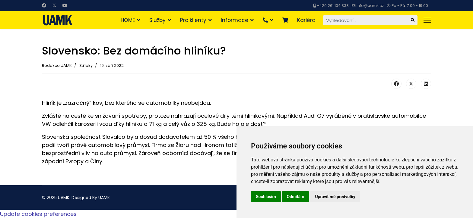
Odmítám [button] (295, 196)
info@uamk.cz (370, 5)
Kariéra (306, 20)
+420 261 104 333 (333, 5)
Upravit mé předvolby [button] (335, 196)
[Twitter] (54, 5)
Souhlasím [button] (266, 196)
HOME (128, 20)
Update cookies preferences (38, 214)
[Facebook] (44, 5)
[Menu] (427, 20)
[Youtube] (64, 5)
